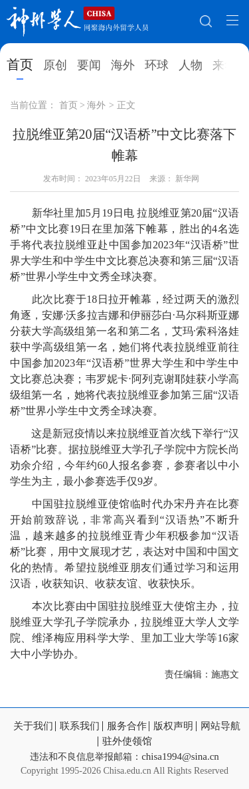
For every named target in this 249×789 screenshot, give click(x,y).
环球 (157, 65)
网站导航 (220, 726)
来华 (224, 65)
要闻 (89, 65)
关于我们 (33, 726)
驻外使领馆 (127, 741)
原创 (55, 65)
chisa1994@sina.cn (180, 756)
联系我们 (80, 726)
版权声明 (173, 726)
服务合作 (127, 726)
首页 (20, 64)
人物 (191, 65)
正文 (126, 105)
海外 (123, 65)
